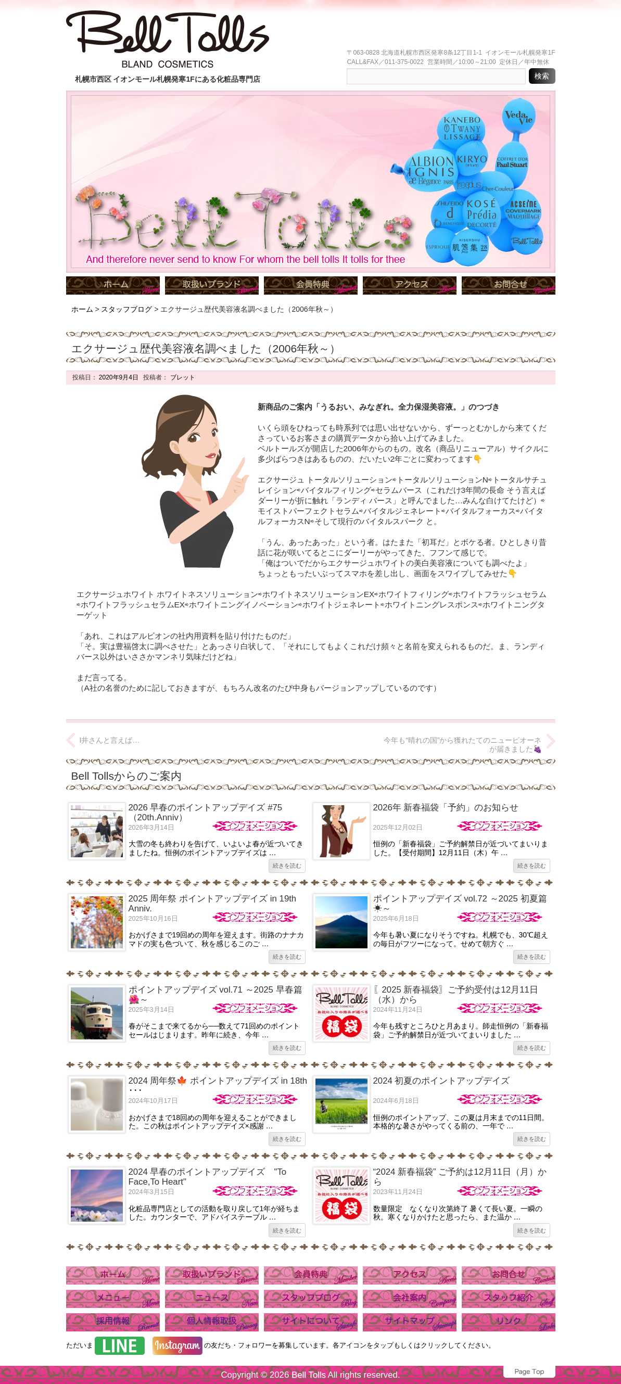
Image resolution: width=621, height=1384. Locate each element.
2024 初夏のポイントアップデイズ (441, 1081)
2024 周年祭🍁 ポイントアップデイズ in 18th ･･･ (218, 1085)
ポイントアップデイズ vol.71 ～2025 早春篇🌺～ (215, 994)
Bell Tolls (309, 1375)
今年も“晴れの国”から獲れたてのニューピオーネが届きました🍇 (462, 744)
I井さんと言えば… (110, 740)
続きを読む (287, 865)
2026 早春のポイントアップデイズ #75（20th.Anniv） (206, 812)
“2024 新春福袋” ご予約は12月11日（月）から (460, 1176)
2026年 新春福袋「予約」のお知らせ (446, 807)
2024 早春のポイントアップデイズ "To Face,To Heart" (208, 1176)
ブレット (181, 377)
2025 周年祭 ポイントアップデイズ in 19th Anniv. (213, 903)
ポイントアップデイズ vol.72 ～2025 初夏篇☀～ (460, 903)
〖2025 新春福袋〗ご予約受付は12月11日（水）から (455, 994)
